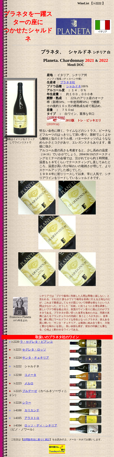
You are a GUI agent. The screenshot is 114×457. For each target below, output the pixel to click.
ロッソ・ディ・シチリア (40, 425)
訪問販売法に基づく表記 (36, 439)
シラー (26, 402)
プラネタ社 (67, 82)
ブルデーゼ (29, 391)
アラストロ (31, 418)
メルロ (28, 383)
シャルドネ (73, 86)
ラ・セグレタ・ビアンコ (36, 341)
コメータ (30, 374)
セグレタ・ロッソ (34, 349)
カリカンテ (31, 410)
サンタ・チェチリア (35, 357)
